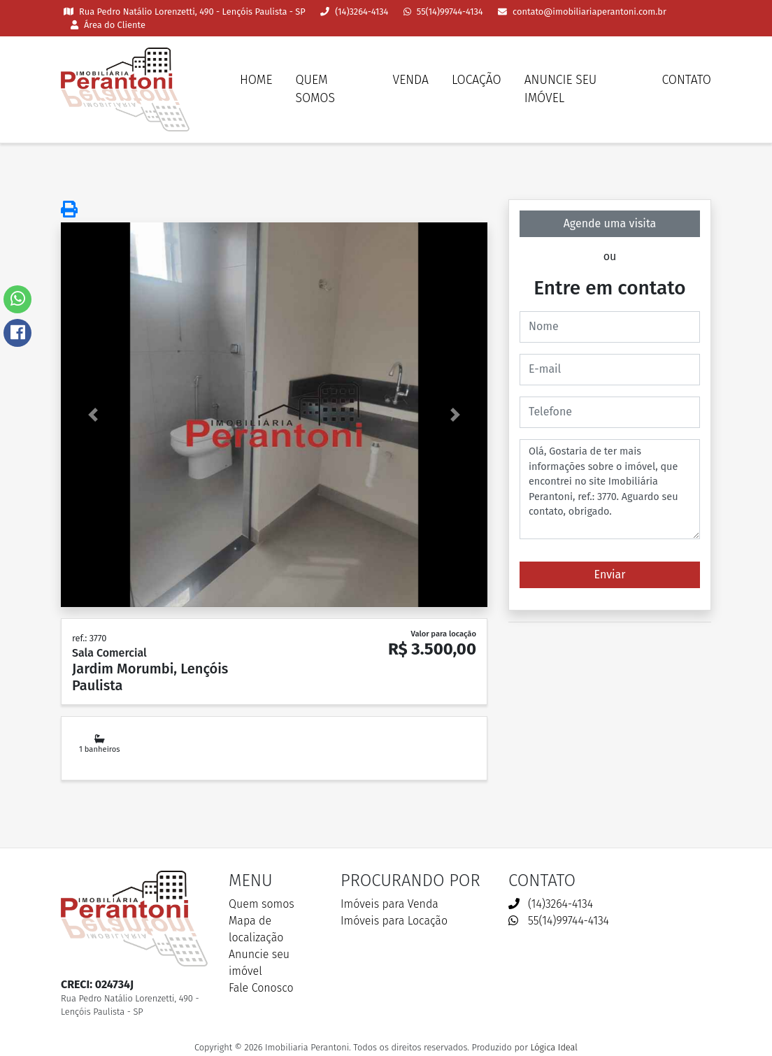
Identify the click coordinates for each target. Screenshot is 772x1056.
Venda (411, 80)
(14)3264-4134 (354, 11)
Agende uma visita (610, 223)
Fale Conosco (261, 987)
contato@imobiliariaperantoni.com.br (582, 11)
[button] (92, 414)
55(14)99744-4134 (443, 11)
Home (256, 80)
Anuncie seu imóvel (560, 89)
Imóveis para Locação (394, 920)
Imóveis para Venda (389, 904)
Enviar (610, 574)
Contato (686, 80)
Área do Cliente (108, 25)
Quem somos (315, 89)
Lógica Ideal (553, 1047)
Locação (476, 80)
